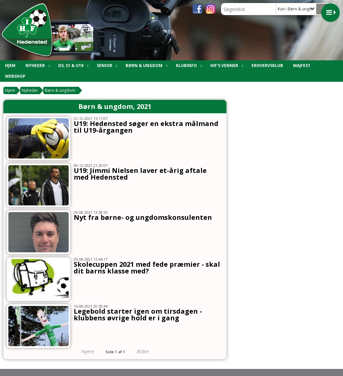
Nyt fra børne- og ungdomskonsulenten (143, 217)
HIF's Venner (226, 65)
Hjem (10, 65)
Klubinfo (188, 65)
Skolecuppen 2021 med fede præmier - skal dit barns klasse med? (147, 267)
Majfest (302, 65)
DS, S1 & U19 (72, 65)
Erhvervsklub (267, 65)
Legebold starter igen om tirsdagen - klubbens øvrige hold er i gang (138, 314)
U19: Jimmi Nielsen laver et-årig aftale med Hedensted (140, 174)
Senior (106, 65)
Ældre (147, 351)
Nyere (83, 351)
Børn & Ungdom (146, 65)
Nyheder (36, 65)
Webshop (15, 76)
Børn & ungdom (60, 90)
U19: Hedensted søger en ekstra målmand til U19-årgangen (146, 127)
